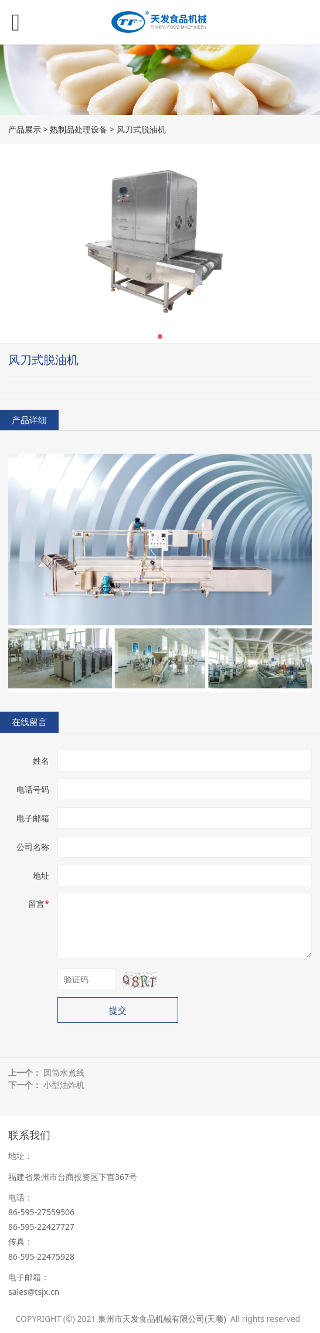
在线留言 (29, 722)
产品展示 (24, 129)
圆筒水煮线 (63, 1072)
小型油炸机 (63, 1084)
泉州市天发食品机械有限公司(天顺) (163, 1318)
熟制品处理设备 (78, 129)
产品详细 (29, 420)
